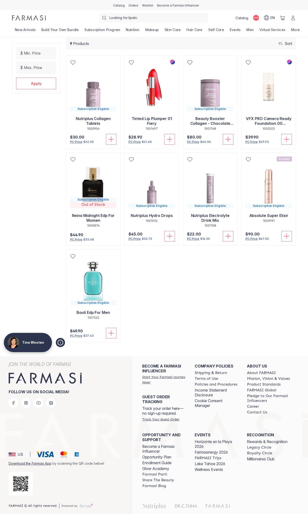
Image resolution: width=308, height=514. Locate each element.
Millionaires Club (261, 459)
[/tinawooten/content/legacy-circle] (259, 447)
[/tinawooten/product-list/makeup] (152, 31)
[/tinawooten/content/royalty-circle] (259, 453)
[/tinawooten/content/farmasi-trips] (208, 458)
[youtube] (38, 403)
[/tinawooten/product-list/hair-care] (194, 31)
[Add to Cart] (111, 139)
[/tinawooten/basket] (282, 18)
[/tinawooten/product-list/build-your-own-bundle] (60, 31)
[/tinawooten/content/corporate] (261, 390)
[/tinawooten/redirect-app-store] (21, 484)
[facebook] (13, 403)
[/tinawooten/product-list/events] (235, 31)
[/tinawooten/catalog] (119, 5)
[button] (36, 83)
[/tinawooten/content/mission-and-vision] (268, 378)
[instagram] (26, 403)
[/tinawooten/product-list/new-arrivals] (25, 31)
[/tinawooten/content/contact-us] (257, 412)
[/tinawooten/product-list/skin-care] (173, 31)
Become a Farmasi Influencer (158, 449)
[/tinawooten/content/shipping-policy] (211, 372)
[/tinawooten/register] (133, 5)
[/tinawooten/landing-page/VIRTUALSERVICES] (272, 31)
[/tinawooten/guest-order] (160, 419)
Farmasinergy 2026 (211, 452)
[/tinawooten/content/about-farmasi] (261, 372)
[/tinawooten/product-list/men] (250, 31)
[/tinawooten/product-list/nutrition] (132, 31)
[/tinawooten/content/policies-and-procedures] (216, 384)
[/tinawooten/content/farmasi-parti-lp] (154, 474)
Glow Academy (155, 468)
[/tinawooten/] (29, 18)
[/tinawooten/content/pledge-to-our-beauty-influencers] (269, 398)
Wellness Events (209, 469)
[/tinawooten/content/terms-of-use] (206, 378)
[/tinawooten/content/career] (253, 406)
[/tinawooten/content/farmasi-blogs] (154, 485)
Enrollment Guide (157, 462)
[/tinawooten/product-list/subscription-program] (102, 31)
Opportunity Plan (156, 457)
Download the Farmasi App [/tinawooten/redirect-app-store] (30, 463)
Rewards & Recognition (267, 441)
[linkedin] (51, 403)
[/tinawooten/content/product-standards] (264, 384)
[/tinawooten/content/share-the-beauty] (158, 480)
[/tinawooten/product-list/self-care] (216, 31)
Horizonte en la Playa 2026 (213, 444)
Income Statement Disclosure (211, 392)
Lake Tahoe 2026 (210, 463)
